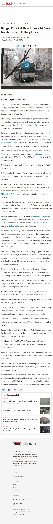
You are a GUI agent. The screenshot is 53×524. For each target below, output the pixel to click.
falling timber (14, 226)
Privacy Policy (25, 510)
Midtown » (6, 426)
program (11, 194)
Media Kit (15, 490)
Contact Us (16, 482)
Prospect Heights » (9, 417)
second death (42, 223)
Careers (15, 487)
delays (35, 125)
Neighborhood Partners (19, 476)
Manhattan (5, 24)
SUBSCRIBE (18, 504)
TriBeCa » (6, 398)
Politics (29, 24)
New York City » (8, 408)
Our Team (15, 484)
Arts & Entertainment (18, 24)
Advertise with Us (18, 479)
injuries (27, 125)
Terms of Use (16, 510)
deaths (20, 125)
